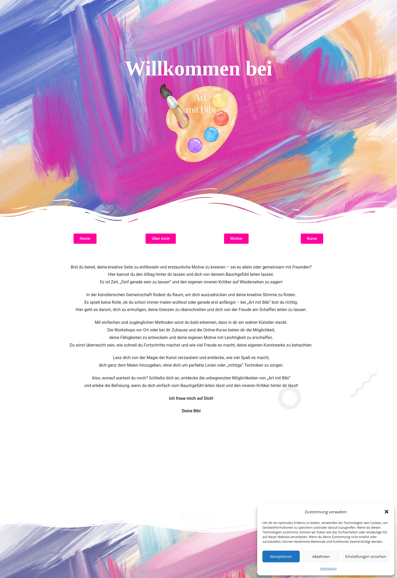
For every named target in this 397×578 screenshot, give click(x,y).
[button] (386, 511)
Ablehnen (321, 556)
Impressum (328, 568)
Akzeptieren (281, 556)
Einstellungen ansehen (365, 556)
